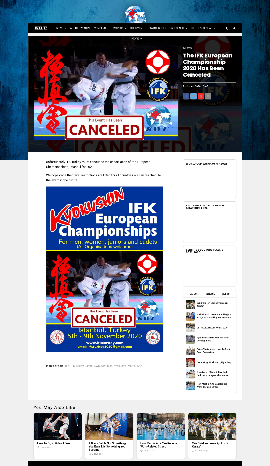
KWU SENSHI (157, 19)
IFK (67, 357)
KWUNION (118, 19)
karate (89, 357)
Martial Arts (135, 357)
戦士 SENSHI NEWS (202, 19)
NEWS (59, 19)
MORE (135, 29)
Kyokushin (120, 357)
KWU (97, 357)
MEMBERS (100, 19)
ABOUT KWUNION (80, 19)
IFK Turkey (77, 357)
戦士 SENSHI (177, 19)
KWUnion (106, 357)
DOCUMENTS (137, 19)
